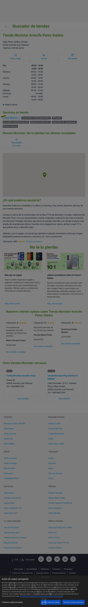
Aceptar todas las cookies (51, 602)
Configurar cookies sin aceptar (12, 602)
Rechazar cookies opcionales (73, 602)
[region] (44, 591)
